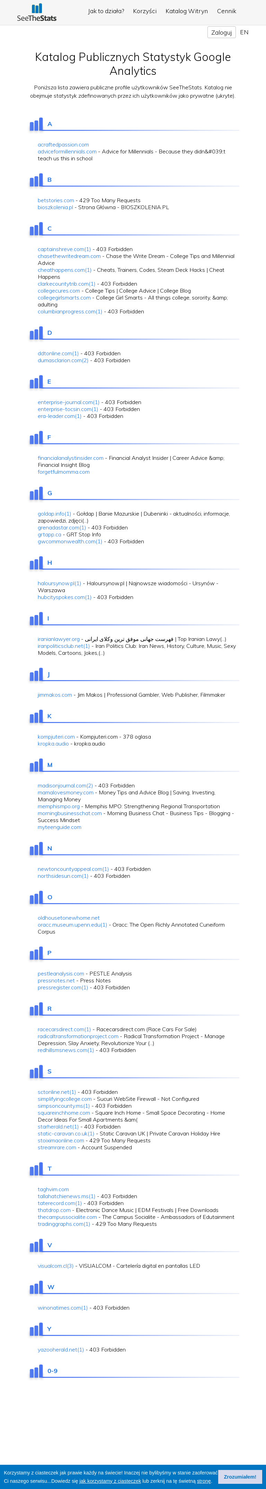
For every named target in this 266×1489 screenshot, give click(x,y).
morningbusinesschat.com (70, 813)
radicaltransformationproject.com (78, 1036)
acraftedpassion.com (63, 144)
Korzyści (145, 11)
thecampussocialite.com (67, 1216)
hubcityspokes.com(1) (65, 597)
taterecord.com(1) (60, 1203)
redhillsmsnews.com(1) (66, 1049)
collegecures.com (59, 290)
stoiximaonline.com (61, 1140)
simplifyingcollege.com (65, 1098)
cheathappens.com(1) (65, 269)
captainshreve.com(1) (64, 249)
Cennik (226, 11)
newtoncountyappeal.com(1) (73, 868)
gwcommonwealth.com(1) (70, 541)
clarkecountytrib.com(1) (67, 283)
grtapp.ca (49, 534)
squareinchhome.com (64, 1112)
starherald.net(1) (58, 1126)
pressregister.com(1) (63, 987)
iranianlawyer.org (59, 638)
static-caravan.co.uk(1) (66, 1133)
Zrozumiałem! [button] (240, 1477)
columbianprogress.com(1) (70, 311)
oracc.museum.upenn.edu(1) (72, 924)
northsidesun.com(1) (63, 875)
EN (244, 32)
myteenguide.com (59, 826)
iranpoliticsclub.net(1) (64, 645)
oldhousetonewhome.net (69, 917)
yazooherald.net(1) (61, 1349)
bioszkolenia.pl (55, 207)
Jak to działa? (106, 11)
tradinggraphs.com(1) (64, 1223)
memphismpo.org (59, 806)
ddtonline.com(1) (58, 353)
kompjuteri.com (56, 736)
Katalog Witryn (187, 11)
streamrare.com (57, 1147)
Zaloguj (221, 32)
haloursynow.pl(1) (59, 583)
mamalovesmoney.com (66, 792)
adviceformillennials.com (67, 151)
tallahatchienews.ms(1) (67, 1196)
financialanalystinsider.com (71, 457)
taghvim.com (53, 1189)
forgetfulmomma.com (64, 471)
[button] (215, 1482)
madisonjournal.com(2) (65, 785)
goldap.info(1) (54, 513)
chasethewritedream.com (69, 255)
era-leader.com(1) (60, 415)
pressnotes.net (56, 980)
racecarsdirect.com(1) (64, 1029)
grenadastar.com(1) (62, 527)
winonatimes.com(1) (63, 1307)
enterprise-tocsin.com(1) (68, 408)
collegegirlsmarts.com (64, 297)
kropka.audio (53, 743)
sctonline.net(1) (57, 1091)
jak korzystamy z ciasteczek (110, 1481)
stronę (204, 1481)
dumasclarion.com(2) (63, 360)
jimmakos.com (55, 694)
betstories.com (56, 200)
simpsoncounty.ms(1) (64, 1105)
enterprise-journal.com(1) (69, 402)
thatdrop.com (54, 1209)
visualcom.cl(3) (56, 1265)
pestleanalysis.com (61, 973)
